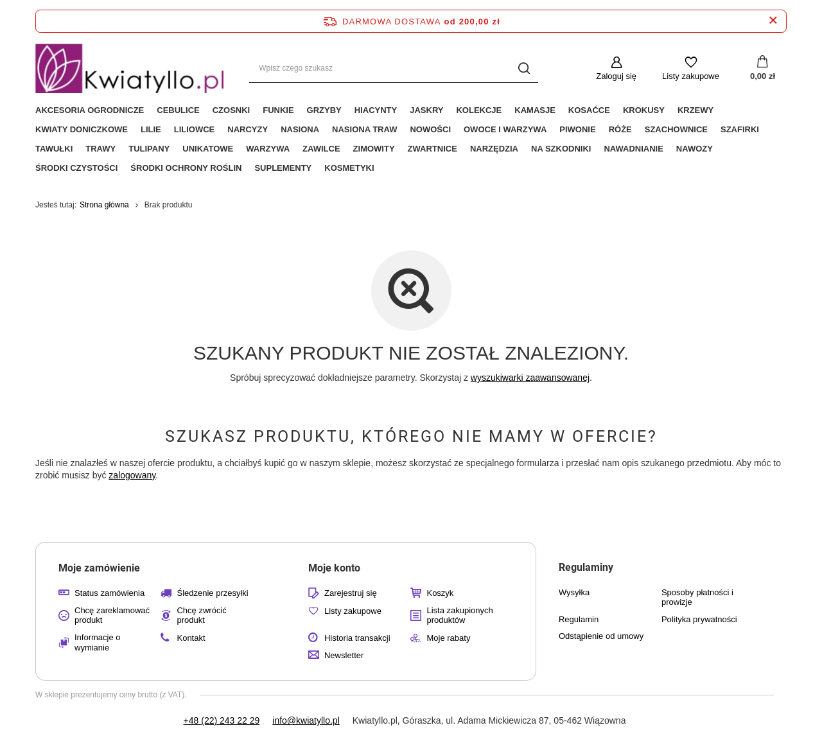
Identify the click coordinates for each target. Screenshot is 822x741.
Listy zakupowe (690, 76)
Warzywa (268, 148)
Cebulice (178, 110)
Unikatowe (207, 148)
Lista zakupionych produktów (459, 615)
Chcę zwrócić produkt (201, 615)
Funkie (278, 110)
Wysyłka (574, 592)
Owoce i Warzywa (505, 129)
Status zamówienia (109, 593)
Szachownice (676, 129)
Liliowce (194, 129)
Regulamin (579, 619)
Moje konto (334, 568)
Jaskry (426, 110)
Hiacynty (375, 110)
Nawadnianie (633, 148)
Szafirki (740, 129)
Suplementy (282, 168)
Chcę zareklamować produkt (112, 615)
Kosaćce (589, 110)
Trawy (100, 148)
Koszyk (439, 593)
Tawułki (54, 148)
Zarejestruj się (350, 593)
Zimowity (374, 148)
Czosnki (231, 110)
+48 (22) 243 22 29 (222, 720)
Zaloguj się (616, 76)
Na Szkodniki (561, 148)
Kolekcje (479, 110)
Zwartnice (432, 148)
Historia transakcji (357, 638)
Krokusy (644, 110)
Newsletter (343, 655)
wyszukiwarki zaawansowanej (530, 377)
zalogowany (132, 475)
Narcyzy (247, 129)
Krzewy (695, 110)
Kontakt (191, 638)
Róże (620, 129)
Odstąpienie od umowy (601, 636)
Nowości (430, 129)
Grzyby (324, 110)
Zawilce (321, 148)
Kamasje (534, 110)
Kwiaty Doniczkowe (81, 129)
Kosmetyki (349, 168)
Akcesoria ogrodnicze (89, 110)
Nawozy (694, 148)
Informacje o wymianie (97, 642)
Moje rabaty (448, 638)
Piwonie (577, 129)
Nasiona (300, 129)
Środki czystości (76, 168)
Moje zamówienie (99, 568)
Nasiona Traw (364, 129)
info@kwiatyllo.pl (305, 720)
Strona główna (104, 204)
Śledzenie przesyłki (212, 593)
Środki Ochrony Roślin (185, 168)
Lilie (151, 129)
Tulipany (149, 148)
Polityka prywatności (699, 619)
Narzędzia (494, 148)
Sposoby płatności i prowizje (697, 597)
